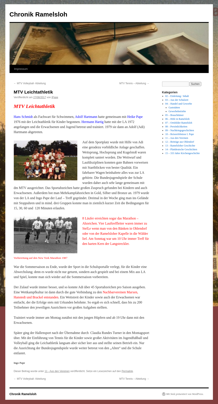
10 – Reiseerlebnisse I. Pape (179, 134)
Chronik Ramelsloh (38, 14)
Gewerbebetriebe (177, 111)
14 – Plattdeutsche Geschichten (181, 149)
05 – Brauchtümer (174, 115)
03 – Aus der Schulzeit (176, 99)
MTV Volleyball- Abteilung (30, 83)
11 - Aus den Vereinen (57, 371)
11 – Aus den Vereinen (176, 138)
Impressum (21, 68)
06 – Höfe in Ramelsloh (177, 118)
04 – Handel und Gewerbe (178, 103)
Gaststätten (174, 107)
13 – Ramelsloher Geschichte (180, 145)
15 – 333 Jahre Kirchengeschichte (182, 153)
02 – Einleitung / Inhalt (177, 96)
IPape (54, 97)
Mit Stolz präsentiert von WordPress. (185, 394)
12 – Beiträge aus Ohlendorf (179, 141)
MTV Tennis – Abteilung (134, 83)
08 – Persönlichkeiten (176, 126)
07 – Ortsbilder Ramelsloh (178, 122)
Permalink (127, 371)
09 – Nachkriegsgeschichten (179, 130)
